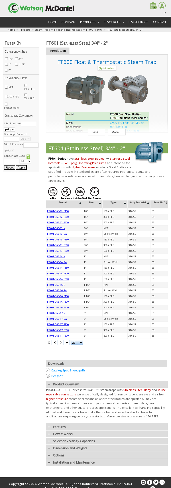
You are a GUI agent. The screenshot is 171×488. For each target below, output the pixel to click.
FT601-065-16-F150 (58, 296)
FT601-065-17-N (56, 313)
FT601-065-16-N (56, 284)
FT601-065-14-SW (57, 262)
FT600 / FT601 (94, 29)
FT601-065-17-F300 (58, 330)
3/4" (20, 58)
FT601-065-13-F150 (58, 239)
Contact (159, 22)
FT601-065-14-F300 (58, 273)
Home (52, 22)
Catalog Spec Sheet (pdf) (68, 370)
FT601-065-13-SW (57, 233)
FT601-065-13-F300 (58, 245)
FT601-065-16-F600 (58, 307)
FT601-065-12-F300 (58, 216)
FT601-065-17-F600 (58, 335)
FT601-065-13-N (56, 228)
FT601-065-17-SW (57, 318)
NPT (10, 87)
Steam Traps (42, 29)
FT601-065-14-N (56, 256)
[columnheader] (64, 204)
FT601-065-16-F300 (58, 301)
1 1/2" (21, 64)
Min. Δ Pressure (13, 144)
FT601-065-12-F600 (58, 222)
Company (68, 22)
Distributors (138, 22)
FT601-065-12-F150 (58, 211)
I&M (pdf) (57, 376)
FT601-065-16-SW (57, 290)
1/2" (10, 58)
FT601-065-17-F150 (58, 324)
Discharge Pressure (15, 134)
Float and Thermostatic (68, 29)
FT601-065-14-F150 (58, 267)
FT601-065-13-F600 (58, 250)
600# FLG (29, 98)
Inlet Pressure (12, 123)
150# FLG (29, 89)
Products (25, 29)
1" (9, 64)
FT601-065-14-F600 (58, 279)
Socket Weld (11, 107)
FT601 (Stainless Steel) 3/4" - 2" (124, 29)
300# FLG (13, 96)
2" (9, 69)
